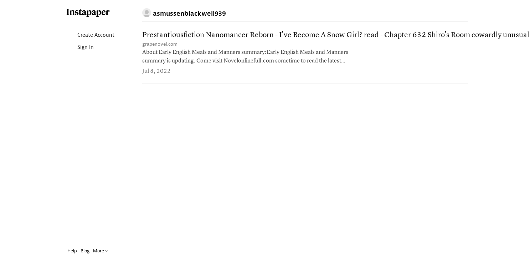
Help (72, 251)
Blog (85, 251)
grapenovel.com (159, 44)
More (100, 251)
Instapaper (88, 13)
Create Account (90, 35)
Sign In (80, 48)
